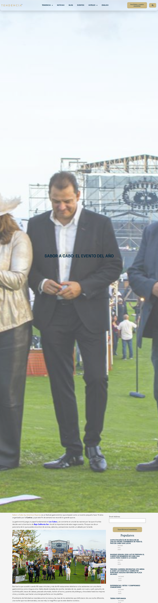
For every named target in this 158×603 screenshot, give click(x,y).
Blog (71, 5)
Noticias (60, 5)
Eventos (80, 5)
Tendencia (47, 5)
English (105, 5)
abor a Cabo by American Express (27, 515)
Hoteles (92, 5)
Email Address (114, 517)
